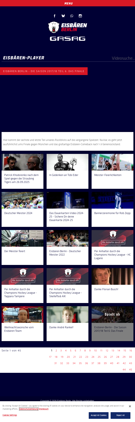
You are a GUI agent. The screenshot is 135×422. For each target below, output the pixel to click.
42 (124, 363)
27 (111, 357)
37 (92, 363)
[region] (67, 411)
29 (124, 357)
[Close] (129, 406)
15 (125, 350)
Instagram (80, 15)
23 (86, 357)
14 (119, 350)
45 (130, 369)
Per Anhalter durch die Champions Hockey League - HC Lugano (112, 254)
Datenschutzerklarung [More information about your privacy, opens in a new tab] (28, 409)
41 (118, 363)
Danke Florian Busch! (106, 289)
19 (62, 357)
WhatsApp (71, 15)
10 (95, 350)
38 (98, 363)
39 (105, 363)
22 (80, 357)
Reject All (120, 415)
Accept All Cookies (98, 415)
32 (61, 363)
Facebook (54, 15)
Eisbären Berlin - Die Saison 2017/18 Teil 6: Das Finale (110, 329)
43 (130, 363)
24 (93, 357)
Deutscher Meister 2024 (18, 213)
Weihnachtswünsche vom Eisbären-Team (19, 329)
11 (101, 350)
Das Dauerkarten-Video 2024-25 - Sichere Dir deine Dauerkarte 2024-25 (66, 216)
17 (50, 357)
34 (74, 363)
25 (99, 357)
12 (107, 350)
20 (68, 357)
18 (56, 357)
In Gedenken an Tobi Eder (63, 175)
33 (67, 363)
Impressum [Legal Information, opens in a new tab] (43, 409)
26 (105, 357)
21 (74, 357)
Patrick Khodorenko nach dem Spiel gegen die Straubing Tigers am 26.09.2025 (21, 178)
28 (117, 357)
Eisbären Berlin (67, 27)
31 (55, 363)
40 (111, 363)
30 (130, 357)
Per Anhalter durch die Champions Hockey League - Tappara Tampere (20, 292)
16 (130, 350)
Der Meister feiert (14, 251)
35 (80, 363)
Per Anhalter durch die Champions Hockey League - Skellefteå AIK (65, 292)
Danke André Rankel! (61, 327)
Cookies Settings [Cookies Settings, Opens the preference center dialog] (10, 415)
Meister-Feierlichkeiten (107, 175)
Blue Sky (63, 15)
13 (113, 350)
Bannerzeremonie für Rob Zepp (112, 213)
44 (124, 369)
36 (86, 363)
